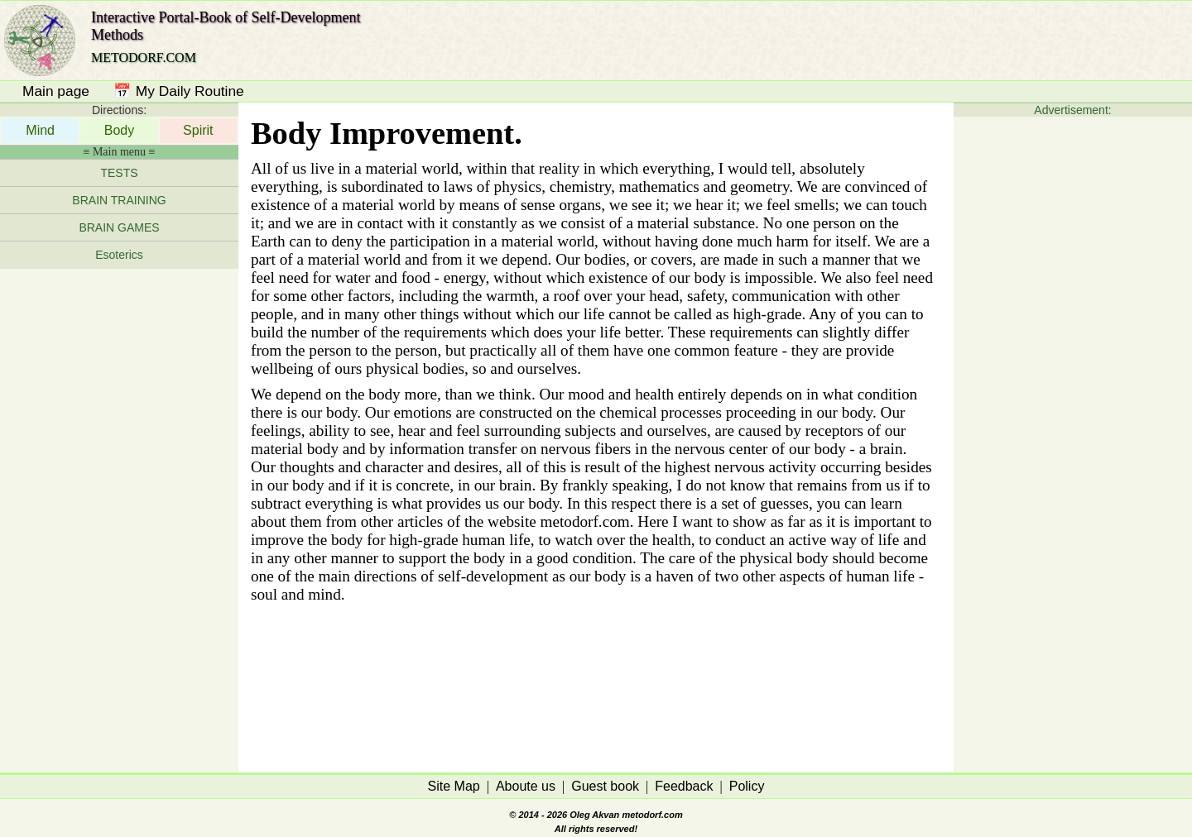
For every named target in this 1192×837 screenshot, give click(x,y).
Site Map (454, 786)
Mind (40, 130)
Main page (55, 91)
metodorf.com (652, 815)
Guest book (605, 786)
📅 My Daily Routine (178, 91)
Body (119, 130)
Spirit (198, 130)
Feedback (684, 786)
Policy (747, 786)
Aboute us (525, 786)
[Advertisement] (119, 516)
